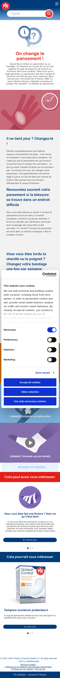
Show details (42, 372)
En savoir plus (30, 540)
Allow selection (30, 391)
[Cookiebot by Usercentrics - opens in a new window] (42, 274)
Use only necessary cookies (30, 401)
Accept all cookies (30, 382)
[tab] (28, 548)
